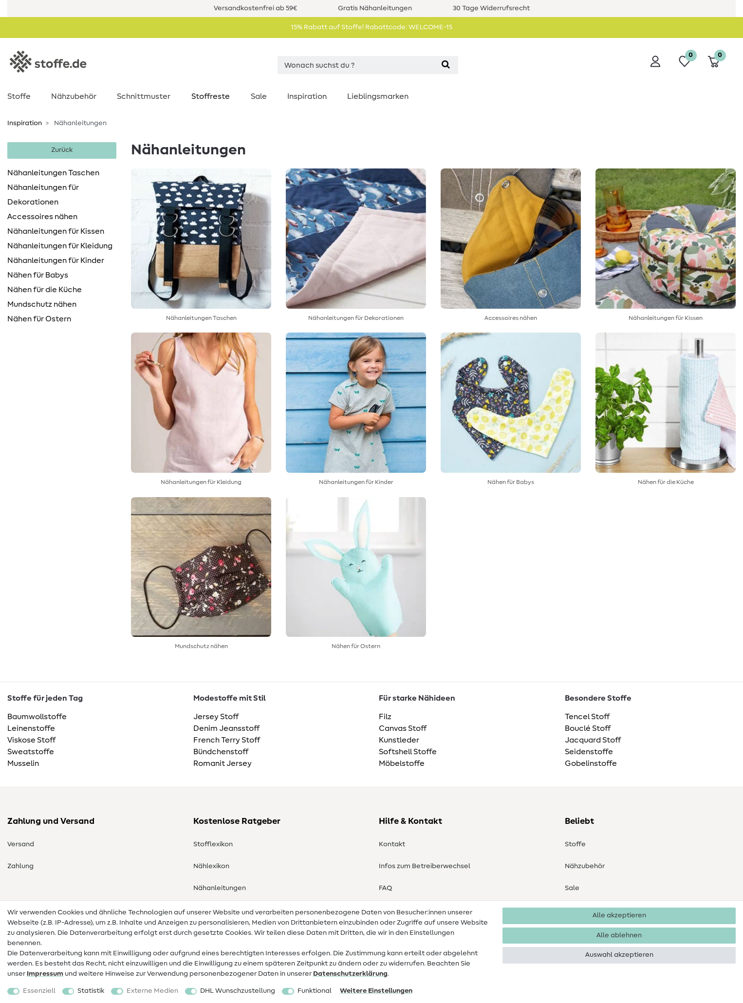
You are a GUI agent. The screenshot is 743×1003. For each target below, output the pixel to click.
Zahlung (20, 866)
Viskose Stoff (31, 740)
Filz (385, 717)
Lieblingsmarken (378, 96)
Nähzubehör (73, 96)
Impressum (45, 973)
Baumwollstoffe (37, 717)
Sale (259, 96)
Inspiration (307, 96)
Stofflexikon (213, 844)
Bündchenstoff (220, 752)
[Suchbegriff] (355, 65)
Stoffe (19, 96)
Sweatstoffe (30, 752)
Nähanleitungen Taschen (53, 173)
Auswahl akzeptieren (619, 954)
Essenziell (39, 990)
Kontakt (392, 844)
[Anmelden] (655, 61)
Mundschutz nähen (41, 304)
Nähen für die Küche (44, 290)
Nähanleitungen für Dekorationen (43, 195)
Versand (20, 844)
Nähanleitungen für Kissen (55, 231)
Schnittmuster (143, 96)
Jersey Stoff (216, 717)
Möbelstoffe (402, 763)
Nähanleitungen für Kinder (55, 260)
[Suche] (445, 65)
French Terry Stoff (226, 740)
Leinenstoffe (31, 728)
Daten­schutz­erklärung (350, 973)
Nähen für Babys (37, 275)
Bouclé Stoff (588, 728)
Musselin (23, 763)
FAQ (385, 888)
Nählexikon (211, 866)
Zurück (62, 150)
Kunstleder (399, 740)
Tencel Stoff (587, 717)
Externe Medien (152, 990)
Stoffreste (210, 96)
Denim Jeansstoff (226, 728)
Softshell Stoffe (408, 752)
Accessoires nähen (42, 217)
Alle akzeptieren (619, 915)
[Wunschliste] (684, 61)
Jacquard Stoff (593, 740)
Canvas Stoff (403, 728)
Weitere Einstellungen (376, 990)
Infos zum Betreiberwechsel (424, 866)
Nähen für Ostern (39, 319)
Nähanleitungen (219, 888)
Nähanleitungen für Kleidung (59, 246)
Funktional (314, 990)
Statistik (90, 990)
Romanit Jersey (222, 763)
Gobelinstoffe (591, 763)
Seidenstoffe (589, 752)
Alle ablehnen (619, 935)
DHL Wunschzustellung (237, 990)
